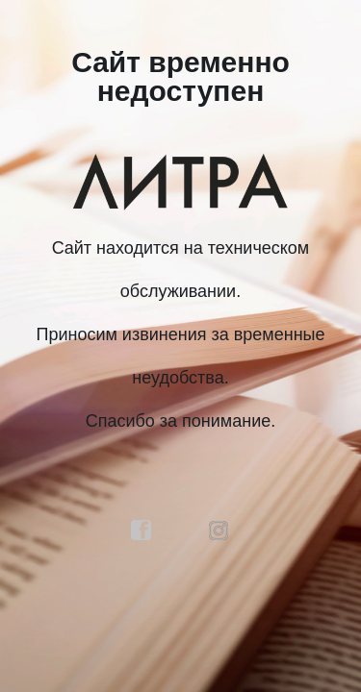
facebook (141, 530)
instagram (219, 530)
